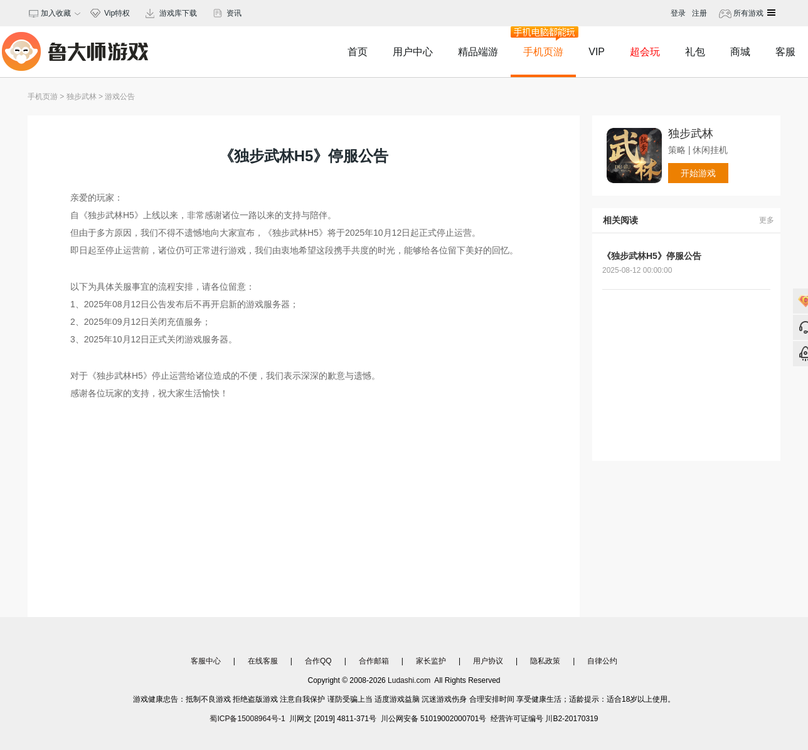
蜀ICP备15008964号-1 (247, 718)
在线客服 (263, 661)
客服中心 (206, 661)
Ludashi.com (409, 680)
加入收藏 (54, 13)
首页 (358, 51)
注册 (699, 13)
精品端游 (478, 51)
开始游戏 (698, 173)
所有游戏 (747, 13)
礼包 (695, 51)
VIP (596, 51)
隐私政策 (545, 661)
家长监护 (431, 661)
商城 (740, 51)
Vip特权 (117, 13)
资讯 (234, 13)
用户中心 (413, 51)
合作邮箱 (374, 661)
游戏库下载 (178, 13)
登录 (678, 13)
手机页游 (543, 41)
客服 (785, 51)
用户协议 (488, 661)
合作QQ (318, 661)
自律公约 (602, 661)
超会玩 (645, 51)
